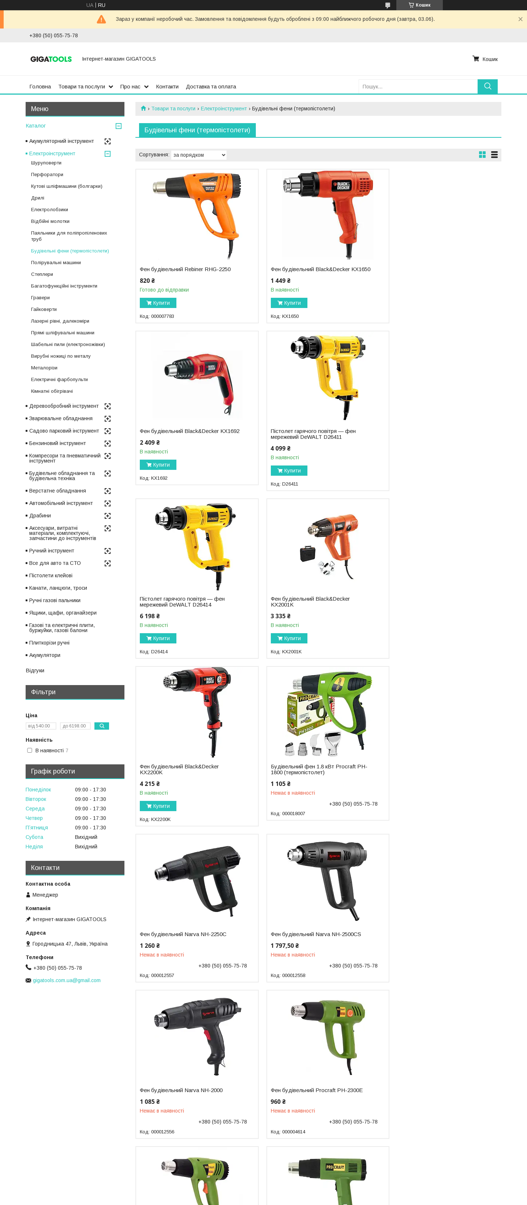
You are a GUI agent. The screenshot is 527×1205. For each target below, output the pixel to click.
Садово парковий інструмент (64, 431)
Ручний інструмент (51, 551)
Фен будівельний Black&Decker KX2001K (428, 440)
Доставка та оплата (211, 86)
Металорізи (44, 367)
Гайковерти (44, 309)
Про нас (130, 86)
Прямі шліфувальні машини (62, 332)
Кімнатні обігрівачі (52, 391)
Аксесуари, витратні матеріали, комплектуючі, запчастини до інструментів (62, 533)
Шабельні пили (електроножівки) (68, 344)
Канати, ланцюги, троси (58, 588)
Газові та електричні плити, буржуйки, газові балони (62, 627)
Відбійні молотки (50, 221)
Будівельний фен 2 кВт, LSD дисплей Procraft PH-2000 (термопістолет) (176, 1096)
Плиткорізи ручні (49, 643)
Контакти (167, 86)
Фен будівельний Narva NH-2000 (305, 772)
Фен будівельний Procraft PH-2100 (308, 928)
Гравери (40, 297)
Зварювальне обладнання (61, 418)
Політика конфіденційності (324, 1198)
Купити (161, 303)
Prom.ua (298, 1184)
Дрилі (37, 198)
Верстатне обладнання (57, 491)
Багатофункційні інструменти (64, 286)
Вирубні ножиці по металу (61, 356)
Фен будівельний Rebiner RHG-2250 (185, 269)
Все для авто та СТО (55, 563)
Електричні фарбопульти (59, 379)
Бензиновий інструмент (57, 443)
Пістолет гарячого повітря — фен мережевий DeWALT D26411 (182, 440)
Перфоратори (47, 174)
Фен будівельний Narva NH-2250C (432, 605)
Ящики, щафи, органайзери (63, 613)
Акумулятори (44, 655)
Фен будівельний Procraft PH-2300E (435, 772)
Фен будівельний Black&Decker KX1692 (428, 272)
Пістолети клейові (50, 575)
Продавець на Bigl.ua (263, 1191)
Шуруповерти (46, 163)
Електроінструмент (224, 108)
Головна (40, 86)
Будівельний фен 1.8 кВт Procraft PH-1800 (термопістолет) (306, 607)
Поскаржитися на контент (267, 1198)
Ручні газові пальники (55, 600)
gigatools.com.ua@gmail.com (67, 980)
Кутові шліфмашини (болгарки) (66, 186)
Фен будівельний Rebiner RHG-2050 (434, 1091)
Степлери (42, 274)
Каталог (36, 125)
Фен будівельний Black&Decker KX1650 (303, 272)
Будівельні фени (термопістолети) (70, 251)
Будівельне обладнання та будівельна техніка (62, 475)
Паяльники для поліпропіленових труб (69, 236)
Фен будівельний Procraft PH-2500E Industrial (435, 931)
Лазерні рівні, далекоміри (60, 321)
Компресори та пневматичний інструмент (65, 458)
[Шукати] (488, 86)
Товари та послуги (81, 86)
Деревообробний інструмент (64, 406)
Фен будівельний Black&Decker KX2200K (179, 607)
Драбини (40, 515)
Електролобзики (49, 209)
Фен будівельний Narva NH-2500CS (185, 772)
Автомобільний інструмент (61, 503)
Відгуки (35, 670)
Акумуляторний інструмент (61, 141)
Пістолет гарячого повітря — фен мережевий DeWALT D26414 (306, 440)
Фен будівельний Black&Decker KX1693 (303, 1093)
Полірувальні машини (56, 262)
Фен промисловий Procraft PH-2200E (179, 931)
